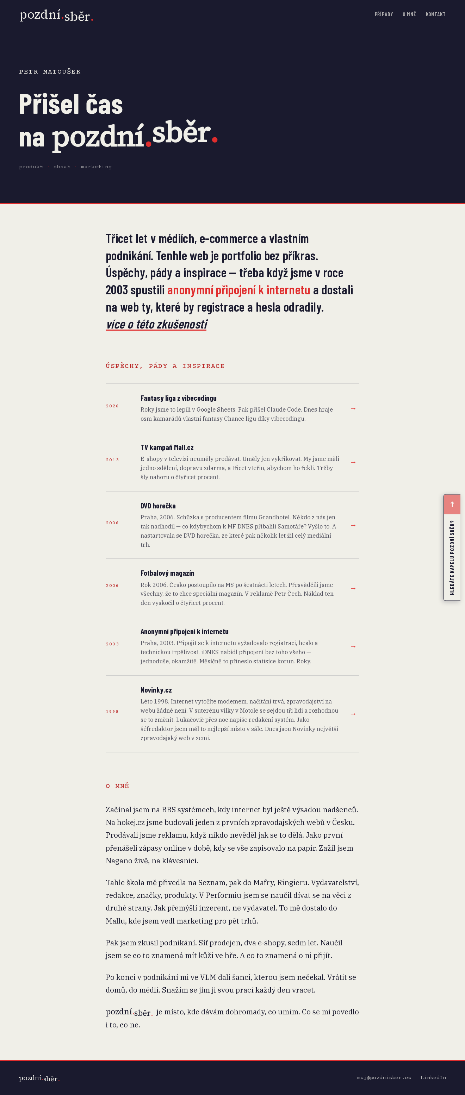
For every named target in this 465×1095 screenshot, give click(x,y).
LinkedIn (433, 1078)
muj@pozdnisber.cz (384, 1078)
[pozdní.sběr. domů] (56, 14)
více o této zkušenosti (156, 323)
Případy (384, 14)
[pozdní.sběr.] (39, 1078)
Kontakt (436, 14)
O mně (409, 14)
